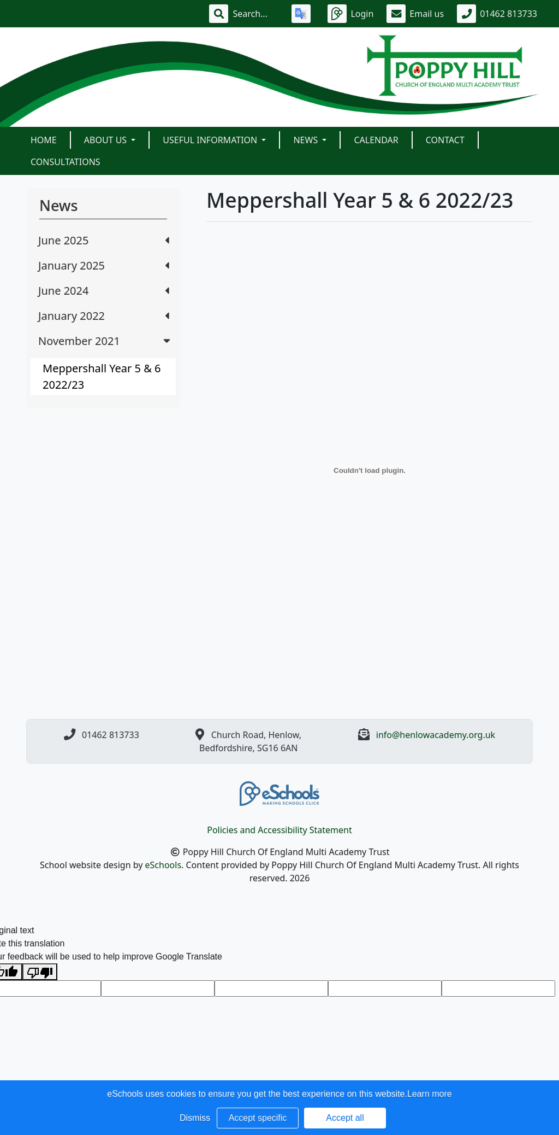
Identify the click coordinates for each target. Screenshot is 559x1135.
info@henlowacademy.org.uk (435, 735)
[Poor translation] (39, 971)
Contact (445, 140)
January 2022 (103, 315)
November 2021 (105, 341)
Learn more (429, 1093)
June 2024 (103, 290)
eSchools (163, 865)
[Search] (255, 13)
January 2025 (103, 265)
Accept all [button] (345, 1117)
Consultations (65, 162)
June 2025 (103, 240)
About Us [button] (106, 140)
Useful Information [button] (211, 140)
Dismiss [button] (195, 1117)
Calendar (376, 140)
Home (44, 140)
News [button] (306, 140)
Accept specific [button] (258, 1117)
